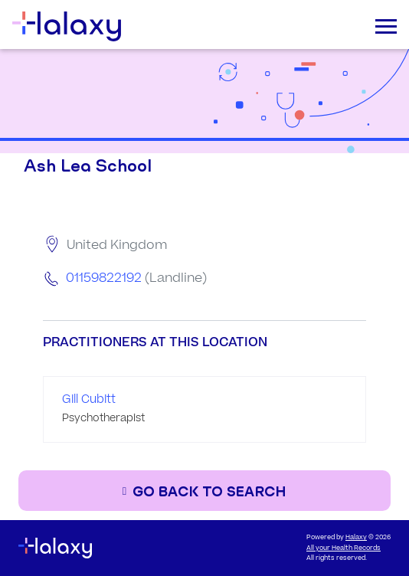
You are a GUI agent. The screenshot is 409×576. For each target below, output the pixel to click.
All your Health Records (343, 548)
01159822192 (104, 278)
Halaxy (356, 537)
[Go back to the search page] (204, 490)
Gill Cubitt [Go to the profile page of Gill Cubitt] (89, 399)
